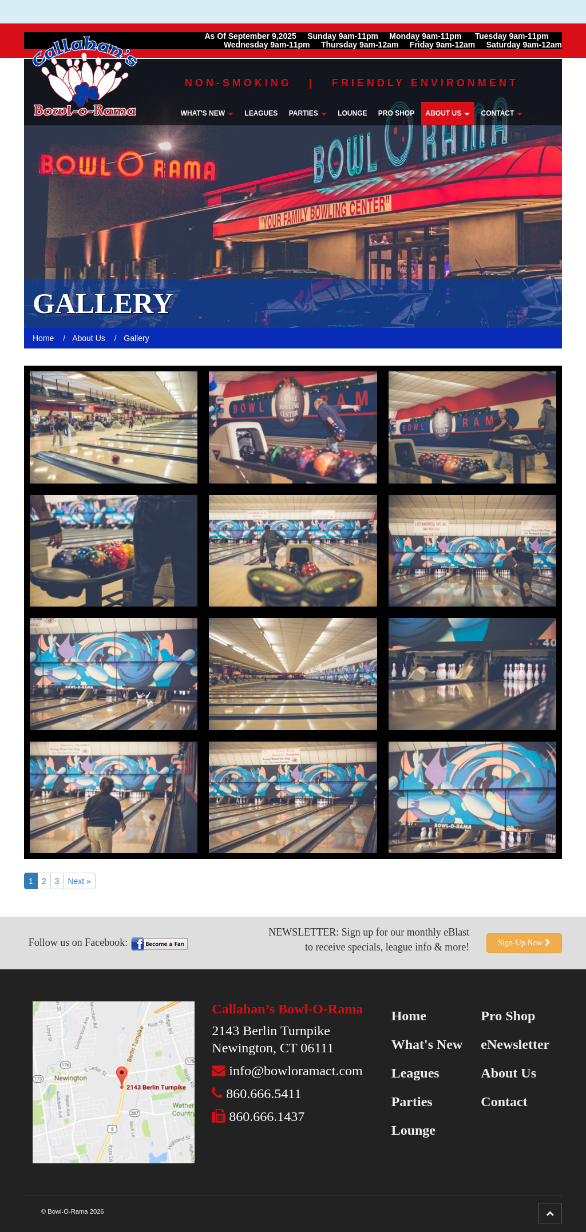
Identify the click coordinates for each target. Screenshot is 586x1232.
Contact (502, 113)
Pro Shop (396, 113)
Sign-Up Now (524, 942)
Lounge (352, 113)
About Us (448, 113)
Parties (308, 113)
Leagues (261, 113)
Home (408, 1015)
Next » (79, 881)
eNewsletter (515, 1044)
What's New (207, 113)
